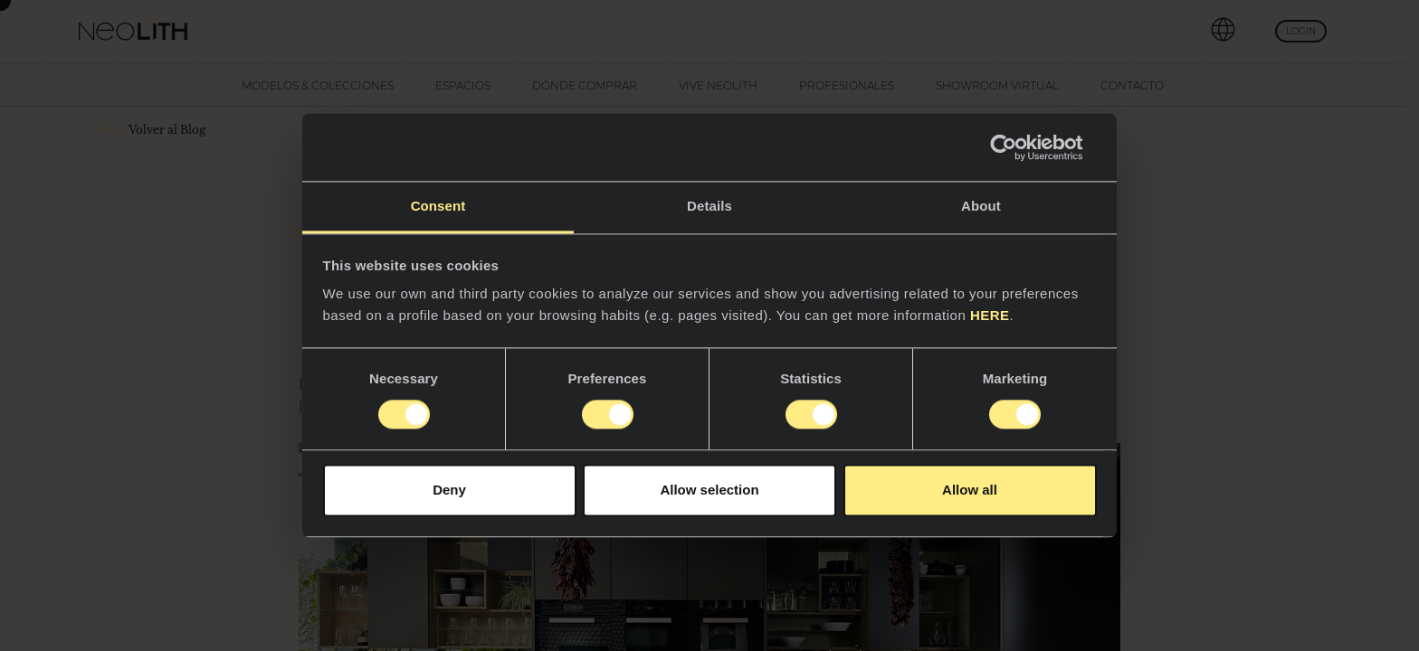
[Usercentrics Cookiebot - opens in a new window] (1017, 147)
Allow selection (709, 489)
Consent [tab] (438, 205)
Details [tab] (709, 205)
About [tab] (981, 205)
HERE (990, 315)
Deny (449, 489)
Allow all (969, 489)
